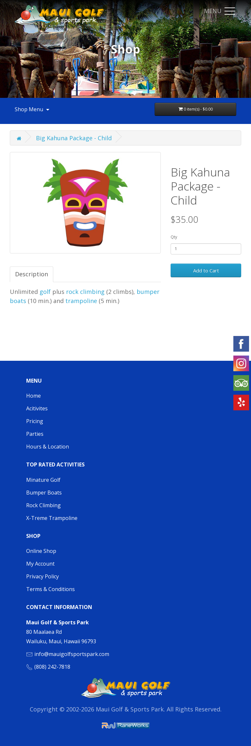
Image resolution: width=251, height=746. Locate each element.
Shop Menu (33, 109)
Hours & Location (47, 446)
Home (33, 395)
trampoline (82, 301)
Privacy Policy (42, 576)
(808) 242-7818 (52, 666)
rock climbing (85, 292)
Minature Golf (43, 479)
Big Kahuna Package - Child (74, 138)
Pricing (34, 421)
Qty (174, 237)
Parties (34, 433)
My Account (40, 563)
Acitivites (37, 408)
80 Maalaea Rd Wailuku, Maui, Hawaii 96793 (61, 632)
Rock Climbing (43, 505)
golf (45, 292)
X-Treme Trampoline (51, 518)
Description (31, 274)
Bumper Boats (44, 492)
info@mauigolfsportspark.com (71, 654)
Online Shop (41, 551)
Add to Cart (206, 270)
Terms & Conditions (50, 589)
